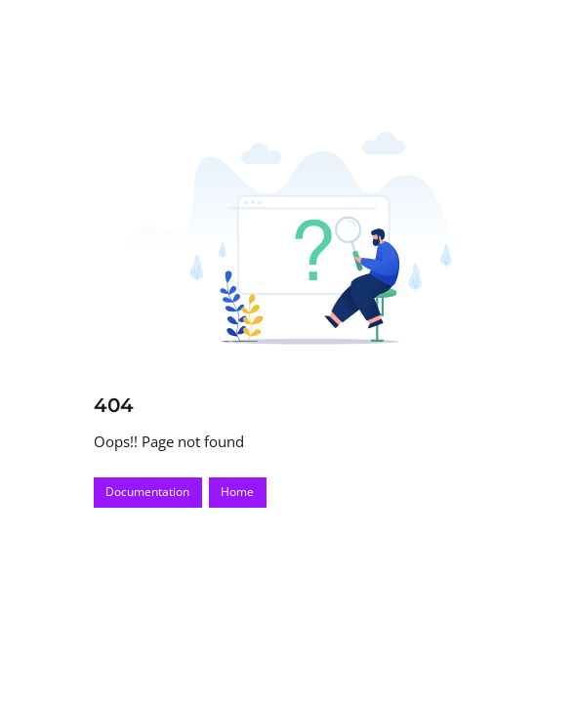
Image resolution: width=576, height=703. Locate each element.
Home (237, 491)
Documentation (147, 491)
